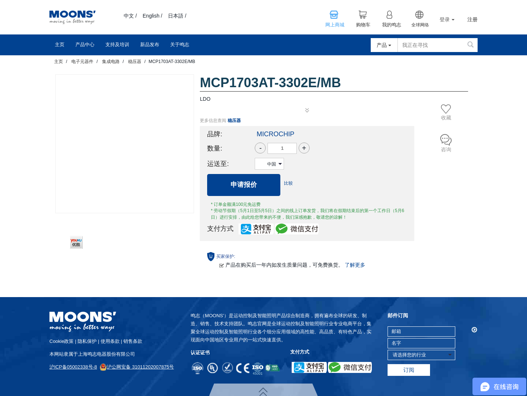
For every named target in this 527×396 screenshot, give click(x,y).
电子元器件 (82, 61)
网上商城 (334, 24)
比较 (288, 183)
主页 (59, 44)
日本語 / (177, 16)
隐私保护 (87, 341)
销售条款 (132, 341)
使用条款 (110, 341)
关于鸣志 (179, 44)
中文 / (130, 16)
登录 (447, 19)
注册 (472, 19)
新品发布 (149, 44)
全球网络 (420, 24)
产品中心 (84, 44)
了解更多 (355, 265)
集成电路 (111, 61)
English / (152, 16)
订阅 (408, 370)
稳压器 (134, 61)
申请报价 (244, 184)
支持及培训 (117, 44)
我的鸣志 (391, 24)
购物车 (363, 24)
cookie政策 (61, 341)
